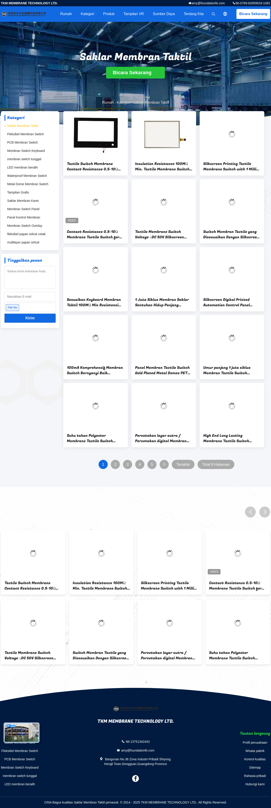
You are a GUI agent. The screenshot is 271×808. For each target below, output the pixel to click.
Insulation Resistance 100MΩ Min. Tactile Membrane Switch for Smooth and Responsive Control (162, 166)
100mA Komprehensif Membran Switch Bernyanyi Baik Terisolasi (95, 370)
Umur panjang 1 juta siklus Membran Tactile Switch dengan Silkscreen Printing (227, 370)
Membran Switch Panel (23, 209)
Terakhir (183, 464)
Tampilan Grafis (18, 192)
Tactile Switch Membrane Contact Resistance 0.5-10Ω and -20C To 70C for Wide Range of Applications (95, 166)
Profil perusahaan (255, 742)
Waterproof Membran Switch (27, 176)
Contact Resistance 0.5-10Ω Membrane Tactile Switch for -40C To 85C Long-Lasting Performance (93, 234)
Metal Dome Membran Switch (27, 184)
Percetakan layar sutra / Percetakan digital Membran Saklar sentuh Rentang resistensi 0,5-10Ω (161, 438)
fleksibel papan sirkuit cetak (26, 234)
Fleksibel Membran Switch (25, 134)
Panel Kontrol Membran (23, 217)
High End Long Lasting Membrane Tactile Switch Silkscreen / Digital (226, 438)
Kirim (30, 318)
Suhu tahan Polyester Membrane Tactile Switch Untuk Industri (90, 438)
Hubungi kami (255, 784)
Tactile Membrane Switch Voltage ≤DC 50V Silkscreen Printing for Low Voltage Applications (159, 234)
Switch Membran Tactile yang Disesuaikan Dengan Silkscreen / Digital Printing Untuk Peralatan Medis (231, 234)
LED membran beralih (22, 167)
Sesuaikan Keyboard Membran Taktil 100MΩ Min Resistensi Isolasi (94, 302)
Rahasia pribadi (255, 776)
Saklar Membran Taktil (22, 126)
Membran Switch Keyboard (26, 151)
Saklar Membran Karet (23, 201)
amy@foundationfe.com (208, 3)
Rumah (66, 14)
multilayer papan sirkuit (23, 242)
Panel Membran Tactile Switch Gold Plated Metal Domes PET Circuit (162, 370)
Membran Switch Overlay (24, 225)
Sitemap (255, 767)
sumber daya (164, 14)
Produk (109, 14)
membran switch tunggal (24, 159)
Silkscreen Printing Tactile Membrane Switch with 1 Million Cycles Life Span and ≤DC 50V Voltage (232, 166)
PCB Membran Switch (22, 142)
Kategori (87, 14)
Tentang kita (194, 14)
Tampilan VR (134, 14)
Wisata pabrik (254, 751)
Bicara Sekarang (253, 14)
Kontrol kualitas (255, 759)
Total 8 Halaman (216, 464)
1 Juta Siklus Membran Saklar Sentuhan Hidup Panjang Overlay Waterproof (162, 302)
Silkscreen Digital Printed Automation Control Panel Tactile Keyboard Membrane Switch (228, 302)
